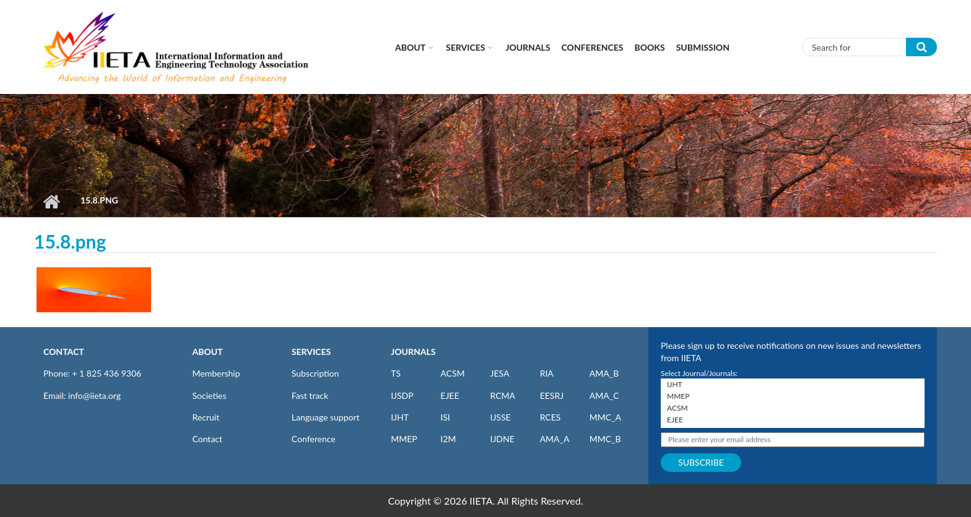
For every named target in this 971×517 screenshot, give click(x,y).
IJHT (400, 417)
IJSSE (500, 417)
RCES (550, 417)
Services (465, 47)
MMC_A (605, 417)
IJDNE (502, 439)
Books (650, 47)
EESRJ (552, 395)
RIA (547, 373)
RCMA (502, 395)
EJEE (449, 395)
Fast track (310, 395)
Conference (314, 439)
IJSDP (402, 395)
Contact (208, 439)
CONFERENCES (593, 47)
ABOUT (208, 351)
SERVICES (311, 351)
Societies (210, 395)
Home (51, 201)
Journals (527, 47)
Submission (702, 47)
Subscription (315, 373)
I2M (448, 439)
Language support (326, 417)
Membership (216, 373)
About (410, 47)
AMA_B (604, 373)
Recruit (206, 417)
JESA (499, 373)
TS (396, 373)
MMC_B (605, 439)
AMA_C (604, 395)
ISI (445, 417)
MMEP (404, 439)
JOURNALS (413, 351)
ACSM (452, 373)
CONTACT (63, 351)
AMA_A (555, 439)
